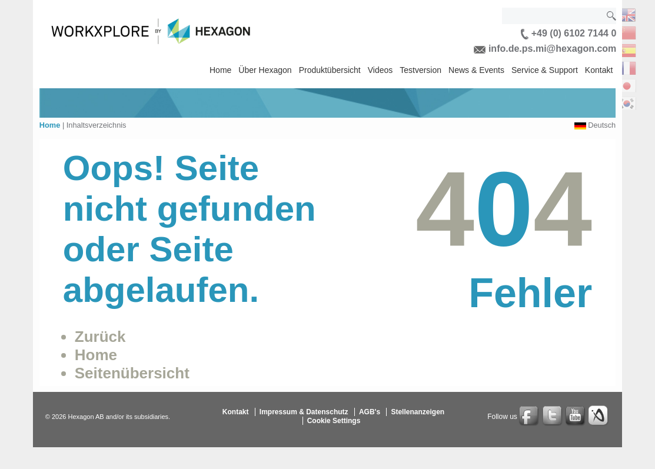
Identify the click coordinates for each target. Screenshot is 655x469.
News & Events (476, 70)
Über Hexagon (264, 70)
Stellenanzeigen (417, 412)
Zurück (100, 336)
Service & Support (544, 70)
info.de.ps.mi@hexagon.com (545, 49)
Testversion (420, 70)
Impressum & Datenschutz (304, 412)
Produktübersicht (330, 70)
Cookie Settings (334, 421)
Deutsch (602, 125)
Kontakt (599, 70)
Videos (380, 70)
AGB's (369, 412)
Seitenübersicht (132, 373)
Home (220, 70)
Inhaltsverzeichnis (97, 125)
